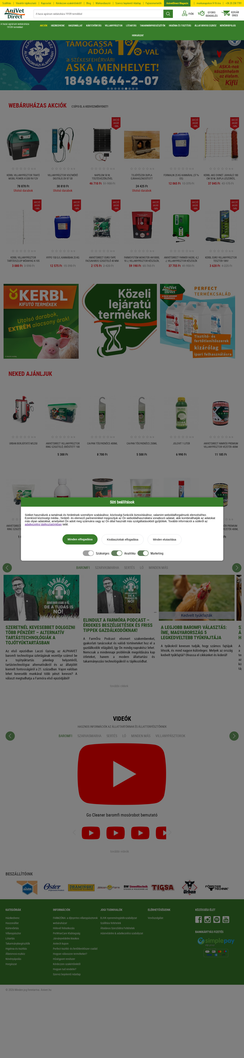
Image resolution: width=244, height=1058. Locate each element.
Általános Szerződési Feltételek (117, 928)
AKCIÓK (43, 25)
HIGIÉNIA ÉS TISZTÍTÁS (180, 25)
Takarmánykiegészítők (18, 943)
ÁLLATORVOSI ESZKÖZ (205, 25)
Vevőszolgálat (155, 918)
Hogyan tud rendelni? (64, 969)
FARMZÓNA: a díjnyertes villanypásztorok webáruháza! (75, 920)
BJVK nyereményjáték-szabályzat (118, 918)
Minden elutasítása (164, 540)
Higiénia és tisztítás (16, 948)
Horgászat (11, 964)
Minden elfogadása (80, 539)
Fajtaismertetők (154, 3)
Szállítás (6, 3)
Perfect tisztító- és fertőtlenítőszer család (75, 948)
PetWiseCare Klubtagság (66, 933)
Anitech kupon (61, 943)
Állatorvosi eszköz (15, 954)
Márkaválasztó (103, 3)
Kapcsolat (46, 3)
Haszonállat (12, 923)
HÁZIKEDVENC (58, 25)
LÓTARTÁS (131, 25)
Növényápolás (13, 959)
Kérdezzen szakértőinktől (66, 964)
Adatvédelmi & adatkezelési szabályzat (121, 933)
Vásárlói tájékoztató (26, 3)
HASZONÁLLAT (75, 25)
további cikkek (119, 686)
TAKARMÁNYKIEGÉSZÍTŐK (152, 25)
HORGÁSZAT (138, 35)
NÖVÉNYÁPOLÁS (228, 25)
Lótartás (10, 938)
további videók (119, 851)
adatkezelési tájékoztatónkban (43, 524)
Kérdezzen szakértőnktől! (69, 3)
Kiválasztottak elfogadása (122, 540)
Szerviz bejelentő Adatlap (128, 3)
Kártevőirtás (12, 928)
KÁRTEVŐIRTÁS (93, 25)
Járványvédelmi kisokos (66, 938)
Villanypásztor (13, 933)
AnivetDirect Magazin (177, 3)
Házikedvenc (13, 918)
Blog (88, 3)
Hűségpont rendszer (64, 959)
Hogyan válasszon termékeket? (70, 954)
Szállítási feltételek (110, 923)
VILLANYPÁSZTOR (113, 25)
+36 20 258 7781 (234, 3)
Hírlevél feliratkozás (63, 928)
